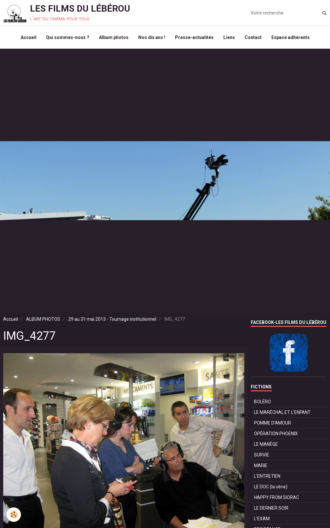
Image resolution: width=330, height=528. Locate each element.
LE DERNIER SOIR (271, 508)
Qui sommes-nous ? (67, 37)
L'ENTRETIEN (267, 476)
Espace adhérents (290, 37)
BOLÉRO (262, 401)
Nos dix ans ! (151, 37)
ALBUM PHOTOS (43, 319)
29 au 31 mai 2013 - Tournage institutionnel (112, 319)
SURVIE (261, 454)
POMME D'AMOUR (272, 422)
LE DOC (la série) (270, 486)
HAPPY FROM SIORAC (276, 497)
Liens (229, 37)
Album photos (114, 37)
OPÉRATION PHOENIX (276, 433)
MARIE (260, 465)
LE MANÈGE (266, 444)
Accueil (28, 37)
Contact (253, 37)
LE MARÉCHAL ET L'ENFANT (282, 412)
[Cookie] (13, 514)
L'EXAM (262, 518)
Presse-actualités (194, 37)
